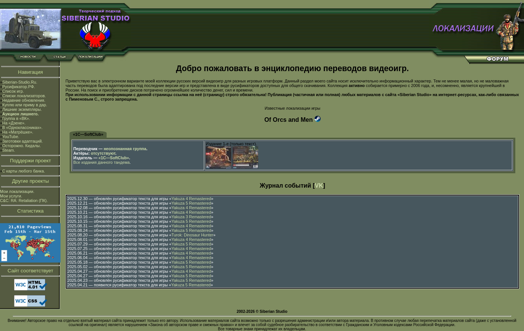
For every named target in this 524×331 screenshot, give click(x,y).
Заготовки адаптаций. (22, 141)
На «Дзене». (13, 123)
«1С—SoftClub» (88, 134)
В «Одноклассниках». (22, 127)
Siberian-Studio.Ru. (19, 82)
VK (319, 185)
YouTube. (10, 136)
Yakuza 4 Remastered (191, 198)
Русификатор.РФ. (18, 86)
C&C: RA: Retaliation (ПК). (24, 200)
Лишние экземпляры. (22, 109)
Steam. (8, 150)
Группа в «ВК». (16, 118)
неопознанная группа (125, 148)
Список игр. (13, 91)
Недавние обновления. (23, 100)
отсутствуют (103, 153)
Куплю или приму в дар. (24, 105)
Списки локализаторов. (24, 95)
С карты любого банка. (23, 171)
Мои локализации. (17, 191)
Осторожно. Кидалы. (21, 145)
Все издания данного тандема (101, 162)
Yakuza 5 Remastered (191, 203)
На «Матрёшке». (17, 132)
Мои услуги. (11, 196)
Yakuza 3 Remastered (191, 216)
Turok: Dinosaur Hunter (192, 235)
